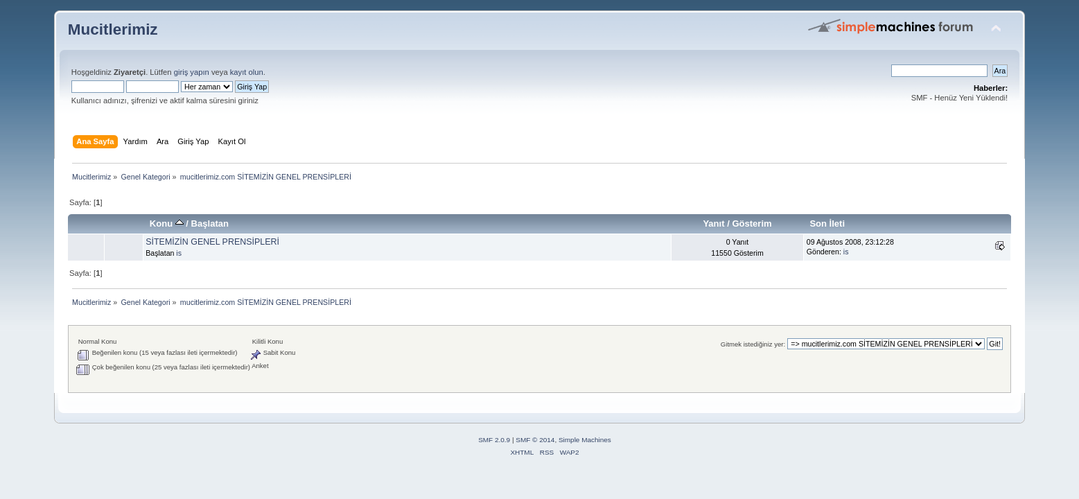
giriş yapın (191, 72)
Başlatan (210, 223)
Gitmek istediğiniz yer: (753, 344)
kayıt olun (246, 72)
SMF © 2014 (535, 440)
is (179, 253)
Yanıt (713, 223)
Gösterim (751, 223)
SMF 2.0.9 (494, 440)
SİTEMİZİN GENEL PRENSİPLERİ (212, 242)
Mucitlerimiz (113, 29)
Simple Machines (585, 440)
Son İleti (827, 223)
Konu (167, 223)
